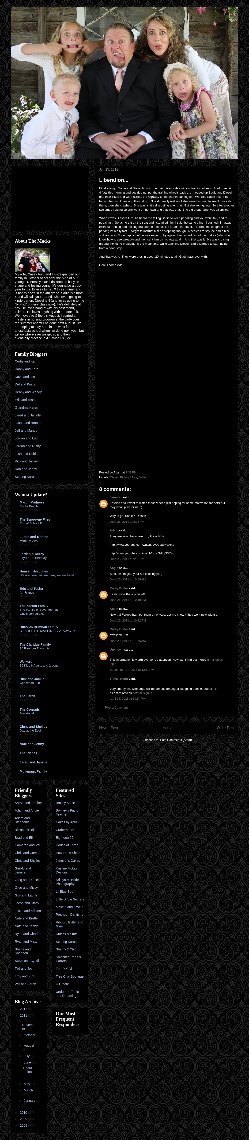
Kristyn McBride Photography (67, 882)
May (27, 1084)
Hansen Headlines (34, 571)
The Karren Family (34, 606)
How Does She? (67, 853)
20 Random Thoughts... (36, 648)
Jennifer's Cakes (68, 860)
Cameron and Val (27, 845)
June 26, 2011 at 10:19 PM (128, 600)
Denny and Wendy (28, 392)
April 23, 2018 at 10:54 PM (127, 698)
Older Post (225, 728)
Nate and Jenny (32, 744)
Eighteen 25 (64, 837)
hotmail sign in (142, 693)
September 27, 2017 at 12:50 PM (132, 669)
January (29, 1100)
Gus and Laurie (26, 895)
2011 (24, 1015)
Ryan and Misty (26, 941)
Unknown (117, 649)
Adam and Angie (27, 810)
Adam (114, 530)
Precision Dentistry (69, 914)
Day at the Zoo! (30, 730)
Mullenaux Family (33, 771)
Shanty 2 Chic (66, 949)
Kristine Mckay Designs (66, 870)
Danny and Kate (26, 369)
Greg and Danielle (28, 880)
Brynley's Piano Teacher (67, 812)
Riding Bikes (128, 477)
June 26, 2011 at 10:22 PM (128, 620)
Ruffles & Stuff (66, 934)
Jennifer (116, 497)
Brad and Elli (24, 837)
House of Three (67, 845)
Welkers (26, 661)
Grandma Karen (26, 407)
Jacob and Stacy (27, 903)
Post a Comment (116, 707)
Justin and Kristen (34, 537)
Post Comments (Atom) (176, 740)
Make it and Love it (69, 907)
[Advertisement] (44, 197)
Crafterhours (65, 830)
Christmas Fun (30, 683)
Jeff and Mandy (26, 430)
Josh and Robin (26, 454)
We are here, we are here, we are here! (47, 575)
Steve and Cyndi (27, 961)
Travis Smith (119, 678)
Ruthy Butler (119, 588)
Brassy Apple (65, 803)
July (27, 1056)
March (28, 1090)
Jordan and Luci (26, 438)
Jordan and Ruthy (28, 446)
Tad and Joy (24, 968)
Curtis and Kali (25, 361)
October (29, 1035)
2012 (24, 1009)
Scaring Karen (25, 477)
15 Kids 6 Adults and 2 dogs (39, 665)
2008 (24, 1125)
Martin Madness (32, 502)
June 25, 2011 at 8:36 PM (127, 521)
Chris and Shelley (33, 726)
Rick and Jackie (26, 461)
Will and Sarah (25, 984)
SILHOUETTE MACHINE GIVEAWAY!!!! (47, 631)
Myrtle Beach (29, 506)
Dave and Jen (25, 377)
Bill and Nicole (25, 830)
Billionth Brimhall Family (39, 627)
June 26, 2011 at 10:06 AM (128, 579)
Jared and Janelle (28, 415)
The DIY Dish (65, 969)
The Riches (28, 753)
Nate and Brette (26, 918)
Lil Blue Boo (64, 891)
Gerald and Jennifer (23, 870)
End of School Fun (32, 523)
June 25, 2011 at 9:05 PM (127, 559)
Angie (114, 568)
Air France (27, 592)
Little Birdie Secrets (70, 899)
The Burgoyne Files (35, 519)
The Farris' (28, 696)
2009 (24, 1119)
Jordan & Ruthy (32, 554)
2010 (24, 1112)
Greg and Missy (26, 887)
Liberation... (27, 1072)
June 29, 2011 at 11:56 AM (128, 641)
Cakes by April (66, 822)
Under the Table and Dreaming (67, 994)
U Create (62, 984)
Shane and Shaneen (23, 951)
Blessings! (27, 713)
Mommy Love (29, 540)
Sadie (142, 477)
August (29, 1045)
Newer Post (108, 728)
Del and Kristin (25, 384)
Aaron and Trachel (28, 803)
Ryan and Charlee (28, 934)
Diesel (114, 477)
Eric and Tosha (25, 400)
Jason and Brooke (28, 423)
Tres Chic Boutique (70, 976)
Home (168, 728)
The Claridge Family (35, 644)
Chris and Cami (26, 853)
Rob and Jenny (26, 469)
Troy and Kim (24, 976)
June (28, 1062)
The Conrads (30, 709)
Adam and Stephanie (22, 820)
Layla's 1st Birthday (33, 558)
